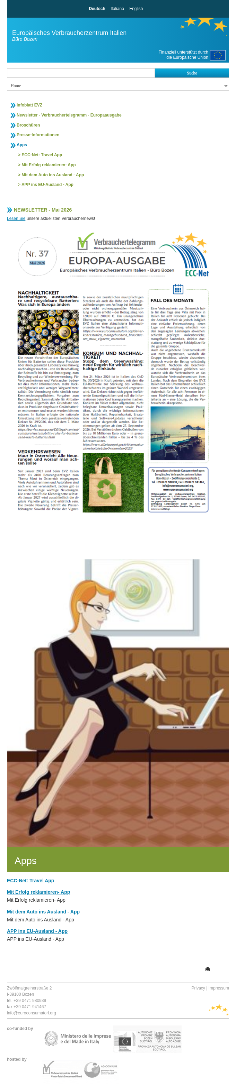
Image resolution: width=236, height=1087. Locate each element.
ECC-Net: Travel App (41, 154)
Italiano (117, 8)
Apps (22, 144)
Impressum (219, 988)
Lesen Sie (16, 218)
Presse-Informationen (38, 134)
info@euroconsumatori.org (31, 1013)
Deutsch (97, 8)
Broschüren (28, 125)
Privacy (198, 988)
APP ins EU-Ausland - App (47, 184)
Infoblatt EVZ (29, 105)
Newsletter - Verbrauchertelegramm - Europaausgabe (69, 115)
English (136, 8)
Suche (192, 73)
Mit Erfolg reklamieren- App (48, 164)
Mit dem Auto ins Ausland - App (52, 175)
